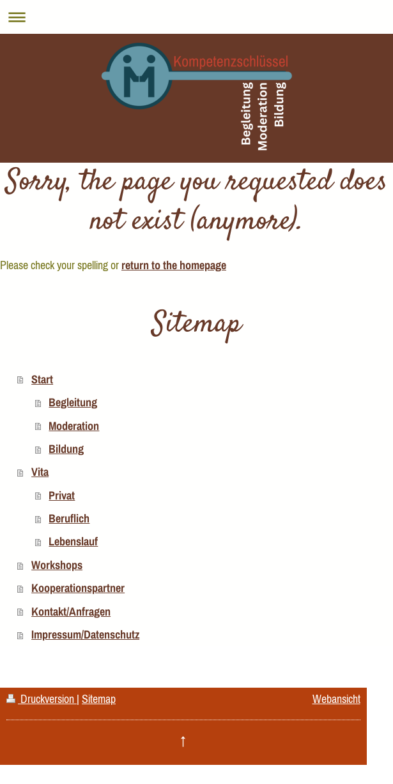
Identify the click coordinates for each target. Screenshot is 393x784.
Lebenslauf (73, 541)
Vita (40, 472)
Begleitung (73, 402)
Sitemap (99, 699)
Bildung (66, 449)
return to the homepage (173, 265)
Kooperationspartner (78, 588)
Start (42, 379)
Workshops (56, 565)
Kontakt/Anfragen (71, 611)
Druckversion (41, 699)
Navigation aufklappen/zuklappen (196, 17)
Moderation (74, 426)
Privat (62, 495)
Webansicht (336, 699)
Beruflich (69, 518)
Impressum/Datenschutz (85, 634)
